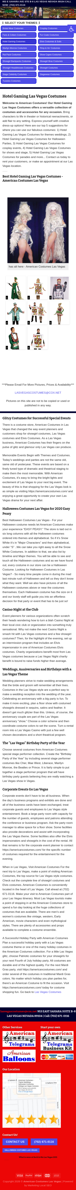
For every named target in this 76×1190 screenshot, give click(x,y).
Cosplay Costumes (48, 28)
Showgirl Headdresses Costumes (18, 68)
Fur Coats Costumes (49, 35)
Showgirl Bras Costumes (51, 61)
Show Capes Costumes (51, 55)
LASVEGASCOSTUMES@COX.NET (38, 392)
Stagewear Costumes (50, 74)
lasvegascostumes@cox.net (18, 1011)
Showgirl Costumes (49, 68)
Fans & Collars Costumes (14, 35)
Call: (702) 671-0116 (56, 1016)
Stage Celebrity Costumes (15, 74)
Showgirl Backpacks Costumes (17, 61)
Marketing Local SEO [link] (40, 1185)
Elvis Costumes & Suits (50, 41)
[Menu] (4, 12)
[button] (71, 29)
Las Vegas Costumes (48, 992)
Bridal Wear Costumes (13, 28)
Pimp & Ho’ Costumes (50, 48)
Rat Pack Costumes (12, 55)
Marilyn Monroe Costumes (15, 48)
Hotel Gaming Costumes (14, 41)
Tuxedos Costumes (11, 81)
